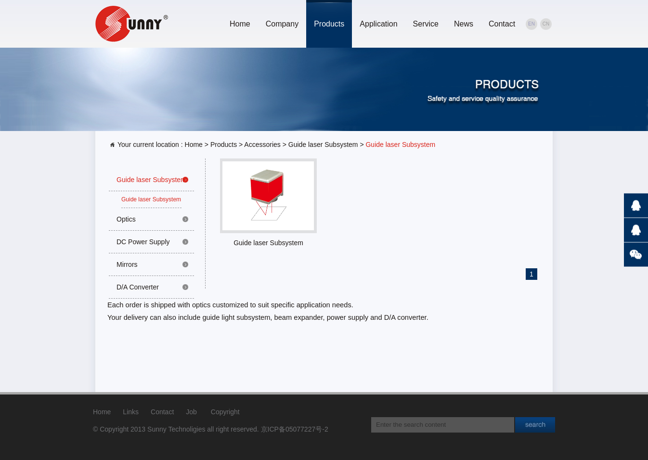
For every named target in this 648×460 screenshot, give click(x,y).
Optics (126, 219)
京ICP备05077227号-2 (294, 429)
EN (531, 23)
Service (426, 24)
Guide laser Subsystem (323, 144)
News (463, 24)
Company (282, 24)
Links (131, 412)
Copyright (225, 412)
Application (378, 24)
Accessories (262, 144)
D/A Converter (138, 287)
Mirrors (127, 264)
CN (546, 23)
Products (329, 24)
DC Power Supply (143, 242)
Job (191, 412)
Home (240, 24)
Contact (502, 24)
